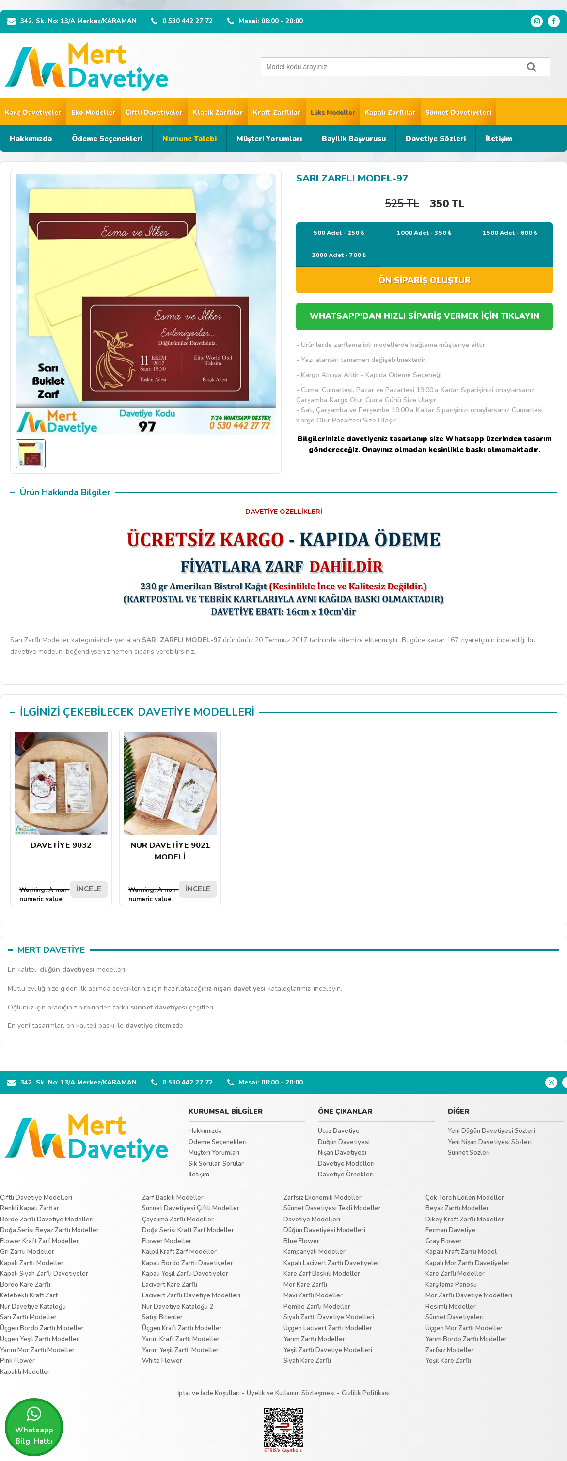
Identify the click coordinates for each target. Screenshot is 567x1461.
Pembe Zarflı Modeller (317, 1306)
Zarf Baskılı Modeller (173, 1197)
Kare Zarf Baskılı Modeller (322, 1273)
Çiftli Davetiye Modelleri (36, 1197)
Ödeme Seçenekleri (107, 139)
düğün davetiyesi (67, 969)
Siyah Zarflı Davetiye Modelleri (329, 1317)
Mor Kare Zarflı (305, 1284)
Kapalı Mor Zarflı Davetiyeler (467, 1263)
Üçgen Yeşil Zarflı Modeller (39, 1339)
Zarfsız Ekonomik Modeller (323, 1197)
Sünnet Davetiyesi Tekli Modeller (332, 1208)
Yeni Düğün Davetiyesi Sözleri (491, 1131)
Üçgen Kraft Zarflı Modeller (182, 1328)
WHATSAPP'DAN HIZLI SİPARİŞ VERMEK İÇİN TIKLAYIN (424, 316)
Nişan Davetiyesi (342, 1152)
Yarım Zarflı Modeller (314, 1339)
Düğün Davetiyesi (344, 1142)
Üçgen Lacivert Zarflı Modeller (328, 1328)
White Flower (162, 1360)
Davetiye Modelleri (346, 1164)
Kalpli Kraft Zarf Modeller (179, 1252)
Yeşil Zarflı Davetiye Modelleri (328, 1350)
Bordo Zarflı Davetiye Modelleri (47, 1219)
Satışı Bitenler (162, 1317)
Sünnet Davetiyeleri (458, 112)
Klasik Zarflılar (217, 112)
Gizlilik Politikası (366, 1393)
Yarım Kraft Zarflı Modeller (181, 1339)
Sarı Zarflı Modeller (28, 1317)
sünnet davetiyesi (158, 1007)
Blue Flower (301, 1241)
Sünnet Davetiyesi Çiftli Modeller (190, 1208)
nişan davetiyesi (239, 988)
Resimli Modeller (450, 1306)
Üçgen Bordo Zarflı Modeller (42, 1328)
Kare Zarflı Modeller (455, 1273)
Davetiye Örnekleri (346, 1174)
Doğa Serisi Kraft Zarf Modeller (188, 1230)
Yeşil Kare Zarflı (448, 1360)
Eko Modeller (93, 112)
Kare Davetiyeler (33, 112)
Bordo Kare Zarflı (25, 1284)
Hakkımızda (31, 139)
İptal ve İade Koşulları (208, 1393)
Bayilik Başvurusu (354, 139)
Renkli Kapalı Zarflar (29, 1208)
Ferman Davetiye (450, 1230)
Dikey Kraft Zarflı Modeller (464, 1219)
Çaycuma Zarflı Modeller (178, 1219)
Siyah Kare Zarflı (307, 1360)
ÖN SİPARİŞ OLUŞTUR (424, 280)
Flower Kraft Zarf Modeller (39, 1241)
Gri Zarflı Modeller (27, 1252)
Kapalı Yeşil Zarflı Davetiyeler (185, 1273)
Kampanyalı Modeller (315, 1252)
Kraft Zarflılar (277, 112)
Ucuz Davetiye (339, 1131)
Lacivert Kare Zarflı (169, 1284)
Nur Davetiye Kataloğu (33, 1306)
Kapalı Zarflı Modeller (31, 1263)
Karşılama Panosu (451, 1284)
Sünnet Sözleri (469, 1152)
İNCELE (89, 889)
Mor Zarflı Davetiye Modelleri (468, 1295)
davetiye (139, 1025)
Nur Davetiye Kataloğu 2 (177, 1306)
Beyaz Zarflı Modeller (457, 1208)
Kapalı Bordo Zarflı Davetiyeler (187, 1263)
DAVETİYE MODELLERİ (196, 712)
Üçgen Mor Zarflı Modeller (464, 1328)
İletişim (499, 139)
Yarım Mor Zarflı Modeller (37, 1350)
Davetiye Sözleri (436, 139)
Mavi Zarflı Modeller (313, 1295)
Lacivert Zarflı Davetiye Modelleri (191, 1295)
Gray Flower (443, 1241)
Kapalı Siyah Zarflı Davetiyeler (44, 1273)
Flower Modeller (166, 1241)
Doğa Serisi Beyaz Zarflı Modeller (49, 1230)
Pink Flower (17, 1360)
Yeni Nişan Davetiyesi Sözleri (490, 1142)
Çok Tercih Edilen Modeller (464, 1197)
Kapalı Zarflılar (390, 112)
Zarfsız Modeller (449, 1350)
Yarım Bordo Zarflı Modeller (466, 1339)
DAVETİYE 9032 (61, 791)
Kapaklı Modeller (25, 1372)
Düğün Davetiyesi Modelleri (324, 1230)
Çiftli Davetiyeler (154, 112)
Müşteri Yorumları (269, 139)
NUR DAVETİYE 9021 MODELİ (170, 797)
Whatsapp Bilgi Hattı (34, 1425)
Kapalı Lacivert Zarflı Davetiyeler (331, 1263)
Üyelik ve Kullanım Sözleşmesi (291, 1393)
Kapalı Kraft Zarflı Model (461, 1252)
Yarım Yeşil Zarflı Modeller (180, 1350)
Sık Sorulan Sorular (216, 1164)
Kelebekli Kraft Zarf (29, 1295)
